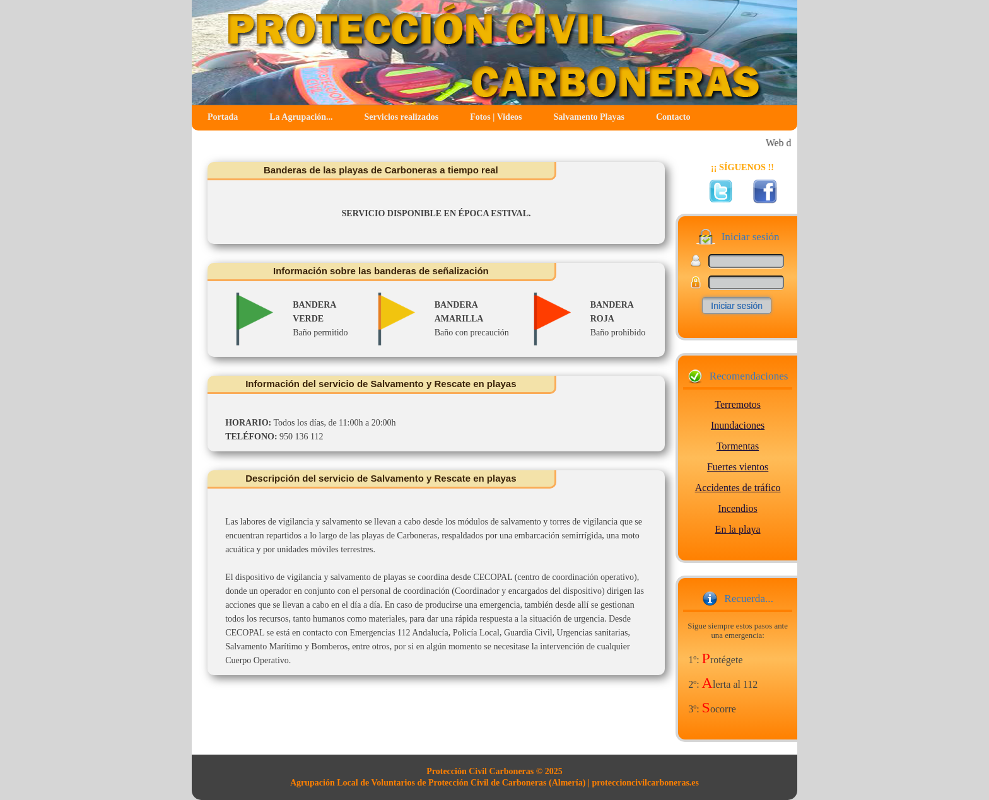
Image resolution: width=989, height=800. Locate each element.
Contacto (673, 117)
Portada (223, 117)
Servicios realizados (402, 117)
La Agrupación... (300, 117)
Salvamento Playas (589, 117)
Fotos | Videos (496, 117)
